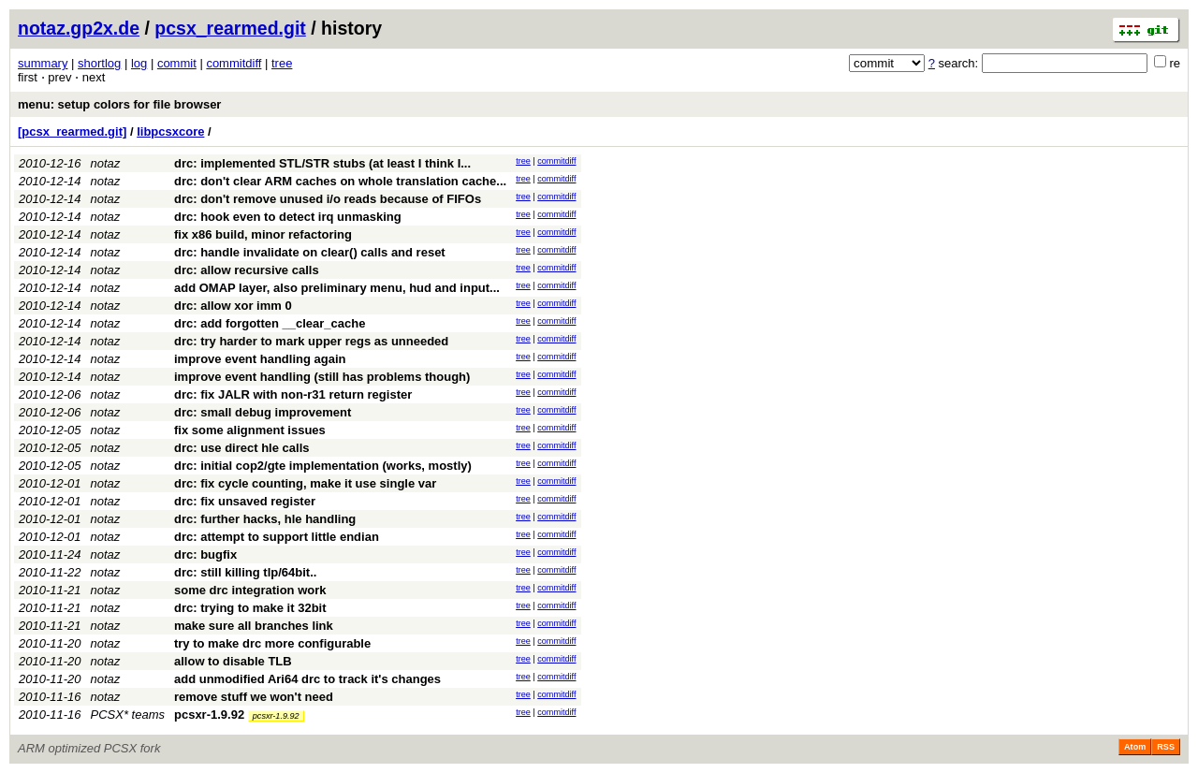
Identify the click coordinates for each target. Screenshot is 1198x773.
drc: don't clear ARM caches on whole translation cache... (340, 181)
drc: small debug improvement (262, 412)
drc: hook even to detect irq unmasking (288, 217)
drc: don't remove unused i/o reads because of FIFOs (327, 199)
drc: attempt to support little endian (276, 537)
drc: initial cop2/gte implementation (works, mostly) (323, 466)
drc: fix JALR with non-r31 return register (293, 394)
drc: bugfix (205, 554)
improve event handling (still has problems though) (322, 377)
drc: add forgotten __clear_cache (269, 323)
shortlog (99, 63)
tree (281, 63)
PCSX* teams (128, 714)
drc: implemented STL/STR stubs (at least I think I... (322, 163)
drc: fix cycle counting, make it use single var (305, 483)
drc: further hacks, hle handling (265, 519)
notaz (106, 163)
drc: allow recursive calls (246, 270)
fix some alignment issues (250, 430)
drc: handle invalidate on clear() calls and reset (310, 252)
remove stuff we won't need (253, 697)
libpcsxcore (170, 131)
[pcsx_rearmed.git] (72, 131)
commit (177, 63)
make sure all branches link (253, 626)
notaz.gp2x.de (78, 28)
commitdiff (233, 63)
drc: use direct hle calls (242, 448)
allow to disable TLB (233, 661)
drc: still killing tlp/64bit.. (245, 572)
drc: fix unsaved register (244, 501)
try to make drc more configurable (272, 643)
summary (42, 63)
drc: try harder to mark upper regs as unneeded (311, 341)
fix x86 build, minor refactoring (263, 234)
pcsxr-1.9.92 (209, 714)
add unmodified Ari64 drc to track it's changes (307, 679)
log (139, 63)
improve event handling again (259, 359)
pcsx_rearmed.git (230, 28)
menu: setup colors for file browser (119, 104)
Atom (1135, 746)
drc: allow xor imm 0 (233, 306)
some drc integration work (250, 590)
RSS (1166, 746)
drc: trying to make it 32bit (250, 608)
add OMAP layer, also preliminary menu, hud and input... (337, 288)
